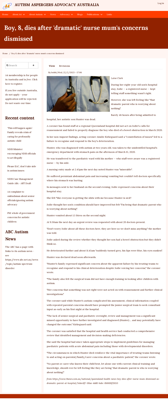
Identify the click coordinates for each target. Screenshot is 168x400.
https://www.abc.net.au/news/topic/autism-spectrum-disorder (21, 265)
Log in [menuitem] (161, 3)
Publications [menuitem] (93, 16)
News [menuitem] (53, 16)
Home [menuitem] (5, 16)
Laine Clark (117, 79)
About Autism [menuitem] (36, 16)
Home (5, 55)
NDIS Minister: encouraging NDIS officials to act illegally (20, 155)
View (52, 67)
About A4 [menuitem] (17, 16)
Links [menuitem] (109, 16)
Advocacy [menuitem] (65, 16)
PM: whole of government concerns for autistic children (21, 219)
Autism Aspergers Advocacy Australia (67, 5)
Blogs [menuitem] (80, 16)
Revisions (64, 67)
